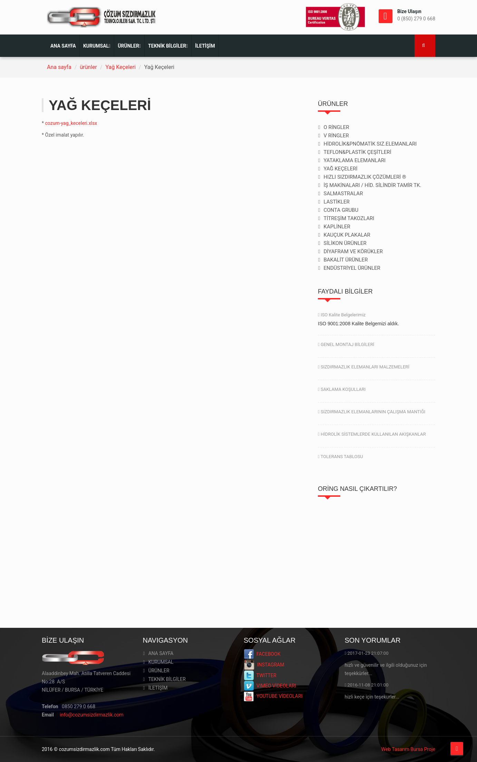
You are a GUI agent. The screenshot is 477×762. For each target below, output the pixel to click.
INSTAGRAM (264, 664)
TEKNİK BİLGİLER (168, 46)
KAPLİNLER (336, 227)
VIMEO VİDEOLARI (270, 686)
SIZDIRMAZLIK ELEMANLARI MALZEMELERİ (363, 366)
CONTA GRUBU (340, 210)
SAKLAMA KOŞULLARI (342, 389)
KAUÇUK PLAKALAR (346, 235)
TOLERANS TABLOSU (340, 456)
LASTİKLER (336, 202)
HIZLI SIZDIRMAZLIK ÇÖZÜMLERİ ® (364, 177)
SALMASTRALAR (343, 193)
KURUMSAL (96, 46)
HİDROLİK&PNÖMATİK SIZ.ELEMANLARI (370, 144)
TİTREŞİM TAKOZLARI (348, 218)
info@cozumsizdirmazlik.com (91, 715)
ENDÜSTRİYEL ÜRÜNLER (351, 268)
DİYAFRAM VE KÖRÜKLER (353, 251)
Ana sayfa (59, 67)
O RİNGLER (336, 127)
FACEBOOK (262, 654)
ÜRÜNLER (129, 46)
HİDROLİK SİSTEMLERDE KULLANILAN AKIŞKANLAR (372, 434)
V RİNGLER (336, 135)
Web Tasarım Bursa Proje (408, 749)
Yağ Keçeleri (121, 67)
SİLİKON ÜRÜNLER (344, 243)
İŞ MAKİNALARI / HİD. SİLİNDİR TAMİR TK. (372, 185)
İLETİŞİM (205, 46)
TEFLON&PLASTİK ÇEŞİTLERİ (357, 152)
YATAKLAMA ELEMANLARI (354, 160)
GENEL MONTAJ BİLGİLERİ (346, 344)
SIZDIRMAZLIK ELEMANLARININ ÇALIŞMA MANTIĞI (371, 411)
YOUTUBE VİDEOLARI (273, 696)
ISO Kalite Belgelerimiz (342, 314)
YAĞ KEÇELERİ (340, 169)
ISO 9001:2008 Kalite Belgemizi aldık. (358, 323)
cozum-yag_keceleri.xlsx (71, 123)
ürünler (88, 67)
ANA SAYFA (63, 46)
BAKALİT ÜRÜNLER (345, 260)
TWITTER (260, 675)
